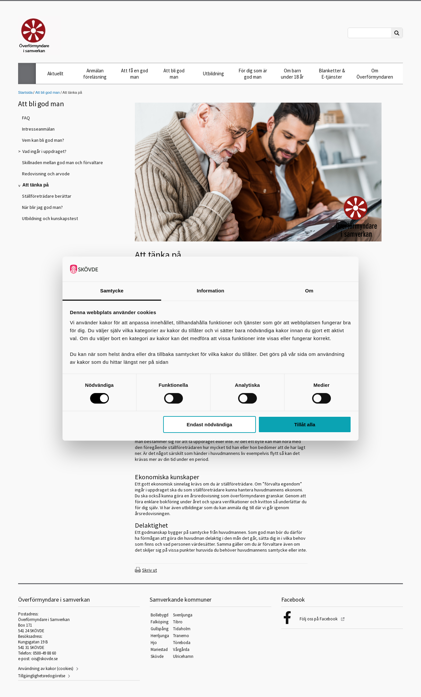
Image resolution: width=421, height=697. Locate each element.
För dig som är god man (252, 73)
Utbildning (213, 73)
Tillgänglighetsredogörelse (41, 676)
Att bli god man (174, 73)
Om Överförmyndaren (375, 73)
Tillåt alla (304, 424)
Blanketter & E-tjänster (332, 73)
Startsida (25, 92)
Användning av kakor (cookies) (45, 668)
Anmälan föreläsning (95, 73)
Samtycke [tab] (112, 290)
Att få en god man (134, 73)
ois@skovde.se (44, 658)
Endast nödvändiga (209, 424)
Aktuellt (55, 73)
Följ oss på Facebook (319, 619)
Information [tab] (210, 290)
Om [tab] (309, 290)
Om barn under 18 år (292, 73)
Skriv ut (149, 570)
